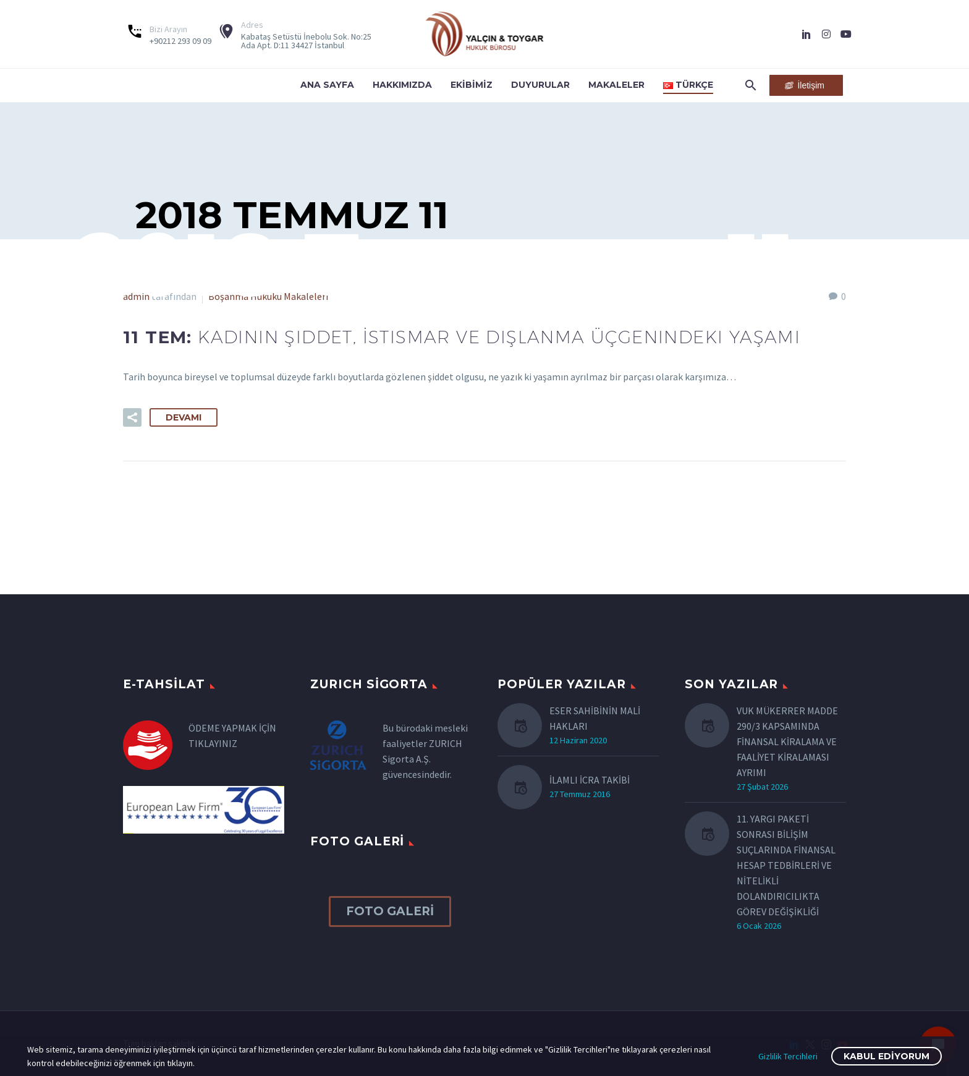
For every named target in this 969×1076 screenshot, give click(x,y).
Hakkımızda (402, 84)
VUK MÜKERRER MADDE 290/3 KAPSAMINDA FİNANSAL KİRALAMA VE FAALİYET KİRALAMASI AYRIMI (787, 741)
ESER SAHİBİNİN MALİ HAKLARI (594, 718)
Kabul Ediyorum (886, 1056)
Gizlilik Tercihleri (788, 1056)
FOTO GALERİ (390, 911)
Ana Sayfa (327, 84)
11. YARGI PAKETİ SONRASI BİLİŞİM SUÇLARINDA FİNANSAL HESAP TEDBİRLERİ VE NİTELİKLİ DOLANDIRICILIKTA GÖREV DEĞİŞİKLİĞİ (786, 865)
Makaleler (616, 84)
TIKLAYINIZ (212, 743)
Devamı (183, 417)
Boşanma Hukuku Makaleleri (268, 296)
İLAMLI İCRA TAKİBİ (589, 780)
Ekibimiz (472, 84)
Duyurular (540, 84)
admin (136, 296)
